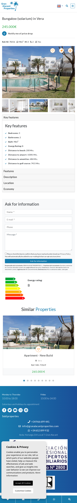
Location (9, 183)
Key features (11, 117)
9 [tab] (53, 380)
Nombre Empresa (13, 6)
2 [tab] (28, 380)
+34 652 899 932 (38, 430)
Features (9, 171)
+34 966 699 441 (38, 421)
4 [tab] (35, 380)
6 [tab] (42, 380)
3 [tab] (31, 380)
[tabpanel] (38, 345)
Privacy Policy (65, 254)
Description (10, 177)
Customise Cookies (23, 490)
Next (71, 72)
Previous (5, 72)
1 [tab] (24, 380)
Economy (9, 189)
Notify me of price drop (17, 33)
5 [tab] (38, 380)
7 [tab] (46, 380)
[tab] (38, 118)
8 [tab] (49, 380)
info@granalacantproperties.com (40, 426)
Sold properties (10, 416)
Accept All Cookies (23, 483)
